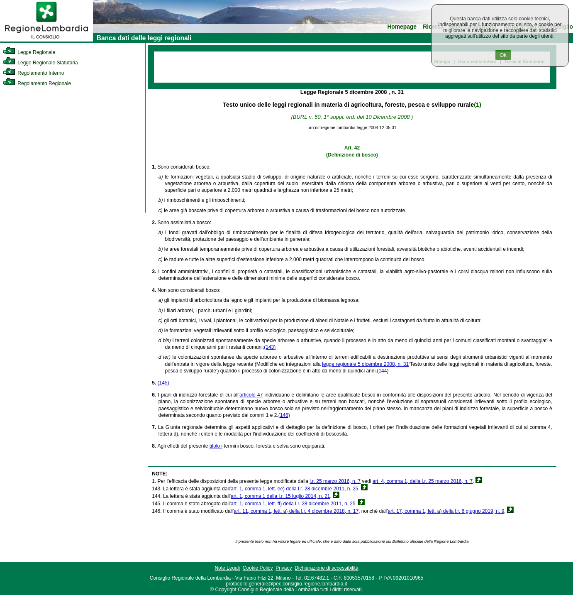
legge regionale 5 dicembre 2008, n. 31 (365, 364)
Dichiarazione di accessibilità (326, 568)
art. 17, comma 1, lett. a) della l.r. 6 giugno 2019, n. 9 (446, 511)
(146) (284, 415)
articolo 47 (251, 395)
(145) (163, 383)
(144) (382, 371)
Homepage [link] (402, 27)
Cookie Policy (258, 568)
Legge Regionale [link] (28, 52)
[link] (46, 40)
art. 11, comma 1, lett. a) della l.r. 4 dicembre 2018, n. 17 (296, 511)
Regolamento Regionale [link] (36, 83)
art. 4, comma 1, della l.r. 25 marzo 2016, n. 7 (423, 481)
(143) (270, 347)
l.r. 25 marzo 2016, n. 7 (335, 481)
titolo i (216, 446)
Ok (503, 55)
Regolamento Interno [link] (33, 73)
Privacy (284, 568)
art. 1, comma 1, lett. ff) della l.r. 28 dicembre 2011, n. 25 (293, 504)
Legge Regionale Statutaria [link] (40, 63)
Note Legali (227, 568)
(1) (477, 104)
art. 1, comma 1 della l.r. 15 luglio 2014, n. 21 (280, 496)
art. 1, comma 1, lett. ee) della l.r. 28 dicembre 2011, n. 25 (294, 489)
